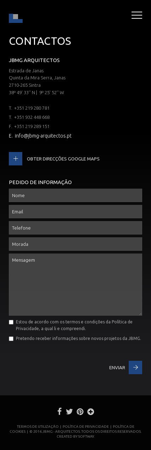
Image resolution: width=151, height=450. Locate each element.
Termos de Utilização (38, 426)
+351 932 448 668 (32, 117)
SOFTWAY (86, 436)
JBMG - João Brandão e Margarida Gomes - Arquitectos (16, 16)
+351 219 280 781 (32, 107)
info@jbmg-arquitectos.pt (43, 136)
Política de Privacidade (86, 426)
